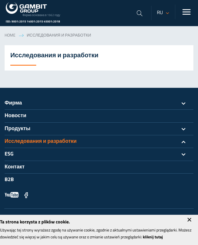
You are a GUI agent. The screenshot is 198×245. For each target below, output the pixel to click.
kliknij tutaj (153, 237)
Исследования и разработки (99, 141)
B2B (9, 180)
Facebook (26, 195)
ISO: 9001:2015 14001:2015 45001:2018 (33, 21)
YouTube (12, 195)
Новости (15, 116)
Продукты (99, 129)
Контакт (15, 167)
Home (10, 35)
